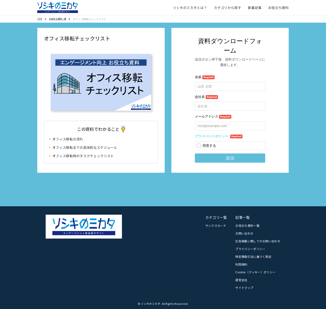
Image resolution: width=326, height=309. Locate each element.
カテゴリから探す (227, 7)
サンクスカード (215, 225)
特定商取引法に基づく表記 (253, 256)
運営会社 (241, 280)
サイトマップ (244, 288)
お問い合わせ (244, 233)
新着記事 (254, 7)
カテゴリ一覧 (216, 217)
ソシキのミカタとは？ (190, 7)
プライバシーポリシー (250, 249)
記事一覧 (242, 217)
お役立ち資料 (278, 7)
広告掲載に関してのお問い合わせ (257, 241)
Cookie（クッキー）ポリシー (255, 272)
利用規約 (241, 264)
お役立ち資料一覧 (247, 225)
